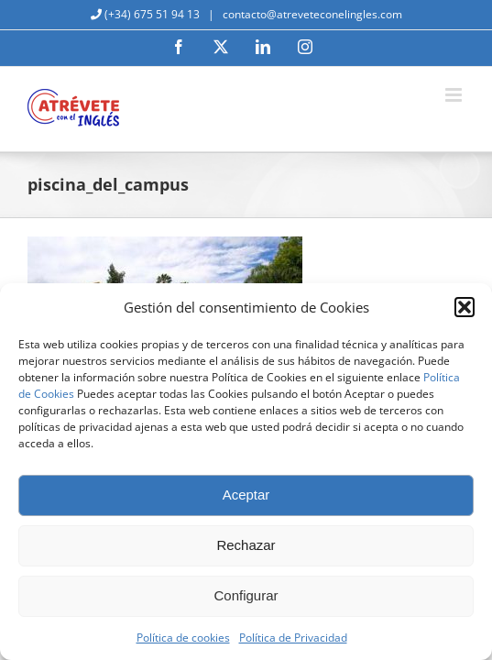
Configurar (245, 595)
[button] (464, 307)
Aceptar (246, 494)
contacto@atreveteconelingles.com (311, 14)
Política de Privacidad (293, 637)
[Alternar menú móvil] (455, 94)
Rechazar (245, 545)
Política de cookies (183, 637)
